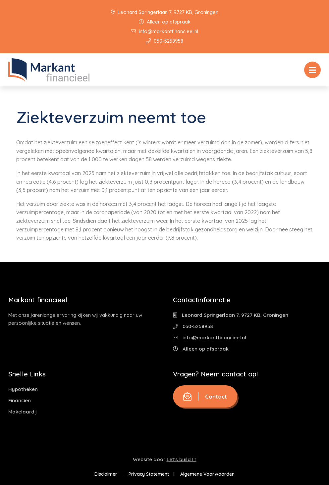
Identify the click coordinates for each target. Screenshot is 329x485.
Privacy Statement (149, 474)
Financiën (19, 400)
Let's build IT (181, 459)
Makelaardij (22, 412)
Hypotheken (23, 389)
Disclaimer (105, 474)
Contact (205, 396)
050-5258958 (164, 41)
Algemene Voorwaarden (207, 474)
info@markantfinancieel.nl (164, 31)
